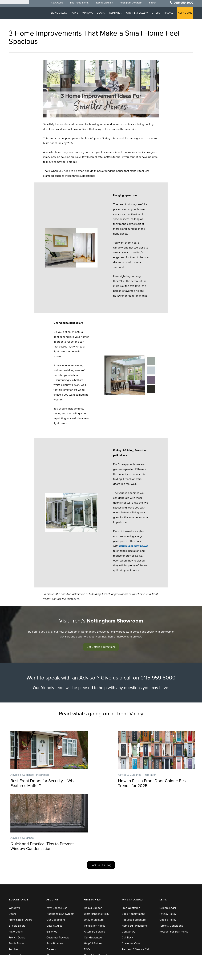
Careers (51, 887)
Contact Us (128, 869)
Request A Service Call (136, 887)
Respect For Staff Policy (173, 869)
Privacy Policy (167, 852)
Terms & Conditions (171, 863)
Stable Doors (16, 881)
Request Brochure (102, 4)
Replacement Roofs (21, 911)
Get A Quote (56, 4)
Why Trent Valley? (136, 14)
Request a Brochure (134, 858)
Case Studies (54, 863)
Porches (13, 887)
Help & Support (93, 846)
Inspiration (114, 14)
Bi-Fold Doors (17, 863)
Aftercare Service (94, 869)
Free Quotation (131, 846)
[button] (101, 647)
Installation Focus (94, 863)
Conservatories (18, 893)
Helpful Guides (93, 881)
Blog (49, 893)
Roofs (73, 14)
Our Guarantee (93, 875)
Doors (100, 14)
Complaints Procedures (98, 893)
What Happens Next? (96, 852)
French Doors (17, 875)
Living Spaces (57, 14)
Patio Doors (16, 869)
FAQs (87, 887)
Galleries (51, 869)
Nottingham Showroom (129, 4)
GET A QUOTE (185, 14)
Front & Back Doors (20, 858)
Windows (86, 14)
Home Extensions (19, 905)
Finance (168, 14)
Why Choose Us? (56, 846)
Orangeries (15, 899)
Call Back (127, 875)
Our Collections (55, 858)
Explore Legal (167, 846)
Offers (155, 14)
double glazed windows (133, 546)
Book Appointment (78, 4)
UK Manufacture (94, 858)
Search (151, 4)
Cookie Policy (167, 858)
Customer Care (131, 881)
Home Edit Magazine (134, 863)
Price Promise (54, 881)
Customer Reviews (57, 875)
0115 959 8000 (183, 4)
